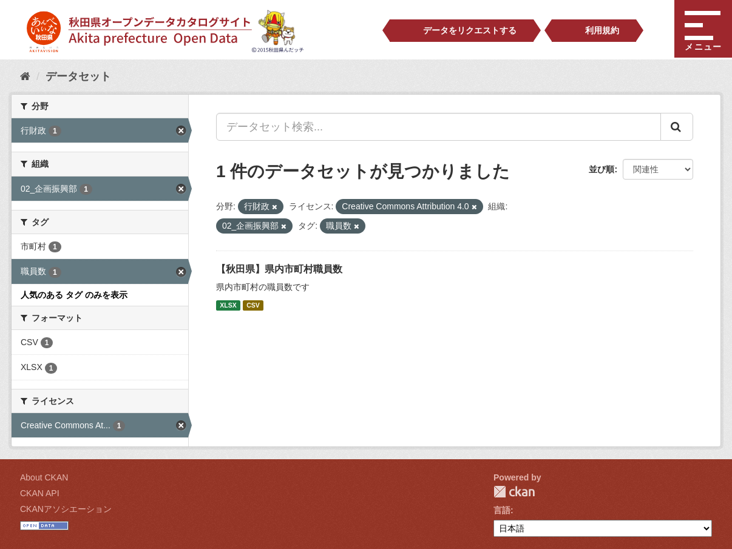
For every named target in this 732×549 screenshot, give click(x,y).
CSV (253, 305)
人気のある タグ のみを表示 (74, 295)
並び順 (601, 169)
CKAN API (39, 493)
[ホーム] (25, 76)
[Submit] (676, 127)
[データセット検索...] (438, 127)
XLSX (228, 305)
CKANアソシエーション (66, 509)
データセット (78, 76)
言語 (501, 510)
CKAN (514, 491)
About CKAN (44, 477)
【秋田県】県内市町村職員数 (279, 269)
